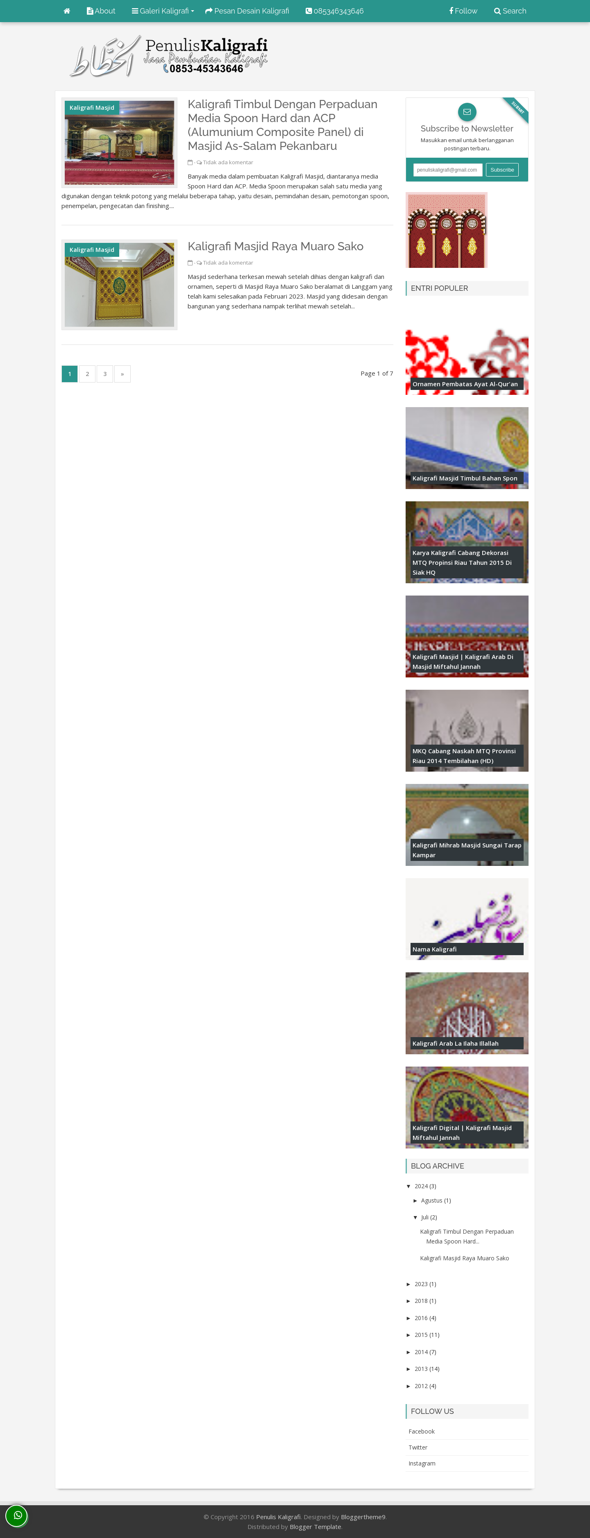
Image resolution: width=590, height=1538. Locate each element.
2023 (422, 1284)
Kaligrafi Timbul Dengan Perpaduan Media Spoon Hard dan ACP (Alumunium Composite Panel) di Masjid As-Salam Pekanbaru (282, 125)
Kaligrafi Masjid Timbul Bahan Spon (465, 478)
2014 (422, 1352)
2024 (422, 1186)
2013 (422, 1369)
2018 (422, 1301)
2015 (422, 1335)
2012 (422, 1386)
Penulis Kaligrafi (278, 1517)
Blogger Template (315, 1526)
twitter (417, 1447)
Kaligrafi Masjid (92, 107)
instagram (422, 1463)
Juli (425, 1217)
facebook (421, 1431)
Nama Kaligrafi (435, 949)
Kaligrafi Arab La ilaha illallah (456, 1043)
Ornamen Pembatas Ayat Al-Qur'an (465, 384)
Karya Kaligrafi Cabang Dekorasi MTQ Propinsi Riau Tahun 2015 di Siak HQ (462, 562)
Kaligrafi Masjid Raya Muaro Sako (275, 246)
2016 (422, 1318)
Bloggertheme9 (363, 1517)
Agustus (432, 1200)
